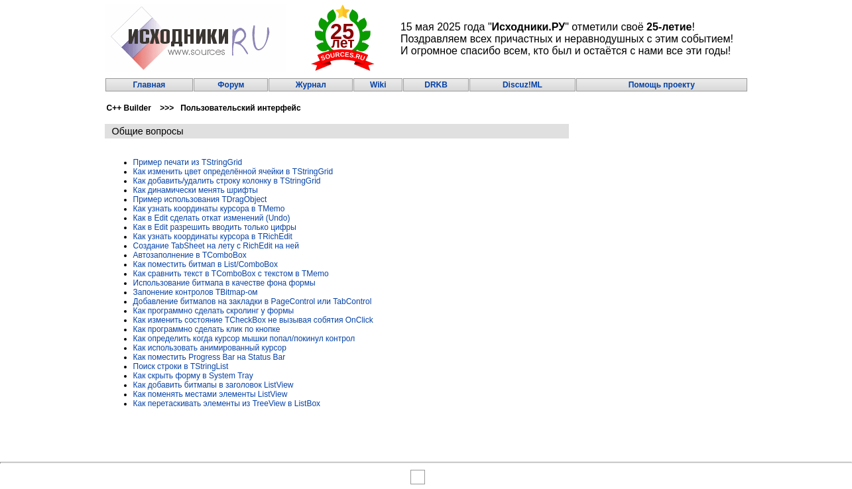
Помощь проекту (662, 84)
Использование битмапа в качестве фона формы (224, 283)
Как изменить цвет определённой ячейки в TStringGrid (233, 171)
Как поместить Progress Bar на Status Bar (209, 357)
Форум (230, 84)
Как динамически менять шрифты (195, 190)
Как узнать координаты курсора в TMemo (209, 208)
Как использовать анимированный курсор (209, 348)
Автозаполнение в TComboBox (190, 255)
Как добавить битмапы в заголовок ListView (213, 385)
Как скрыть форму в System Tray (193, 375)
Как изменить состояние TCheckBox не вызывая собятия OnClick (253, 320)
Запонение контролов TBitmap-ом (195, 292)
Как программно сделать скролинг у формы (213, 310)
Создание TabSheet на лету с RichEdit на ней (216, 245)
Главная (149, 84)
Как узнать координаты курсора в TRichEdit (212, 236)
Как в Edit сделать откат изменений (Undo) (211, 218)
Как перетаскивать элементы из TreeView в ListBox (227, 403)
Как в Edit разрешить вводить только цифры (214, 227)
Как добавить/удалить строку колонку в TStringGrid (227, 181)
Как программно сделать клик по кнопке (206, 329)
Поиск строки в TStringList (181, 366)
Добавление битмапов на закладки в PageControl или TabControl (252, 301)
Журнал (311, 84)
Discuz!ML (522, 84)
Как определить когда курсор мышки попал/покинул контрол (244, 338)
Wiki (378, 84)
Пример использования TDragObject (200, 199)
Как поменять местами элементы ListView (210, 394)
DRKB (436, 84)
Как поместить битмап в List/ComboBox (205, 264)
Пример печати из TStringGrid (188, 162)
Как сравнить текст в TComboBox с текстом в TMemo (231, 273)
